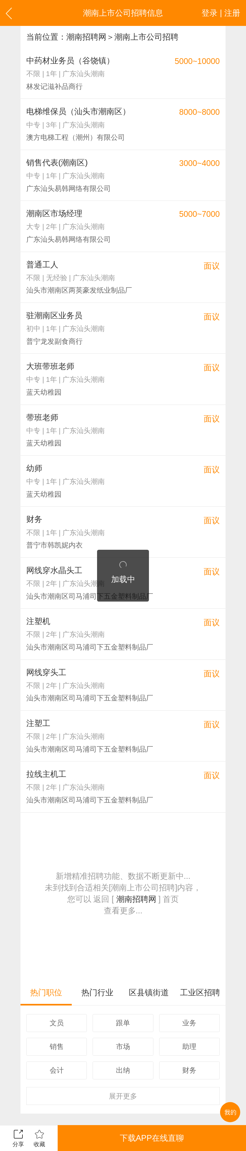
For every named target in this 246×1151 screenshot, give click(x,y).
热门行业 (97, 992)
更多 (123, 1096)
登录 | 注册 (220, 12)
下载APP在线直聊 (152, 1137)
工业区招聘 (200, 992)
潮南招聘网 (86, 36)
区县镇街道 (149, 992)
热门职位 (46, 992)
